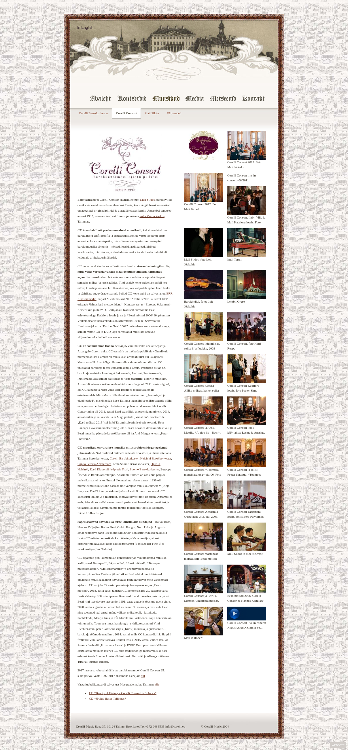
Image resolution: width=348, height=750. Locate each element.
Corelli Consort (126, 113)
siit (143, 675)
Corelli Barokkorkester (93, 113)
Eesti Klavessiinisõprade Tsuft (109, 469)
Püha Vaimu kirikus (151, 216)
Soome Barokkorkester (144, 469)
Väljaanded (174, 113)
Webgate (338, 745)
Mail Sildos (152, 113)
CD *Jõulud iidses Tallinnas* (107, 698)
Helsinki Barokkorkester (155, 458)
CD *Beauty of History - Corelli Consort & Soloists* (122, 693)
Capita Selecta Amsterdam (94, 464)
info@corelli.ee (175, 726)
